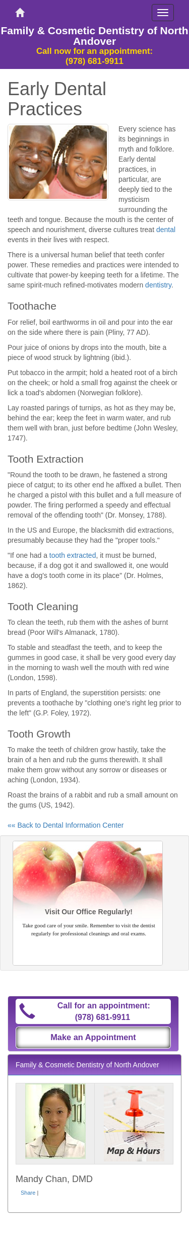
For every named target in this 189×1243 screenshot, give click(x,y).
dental (165, 230)
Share (28, 1193)
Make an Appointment (93, 1037)
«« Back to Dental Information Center (65, 825)
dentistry (158, 285)
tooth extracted (72, 555)
